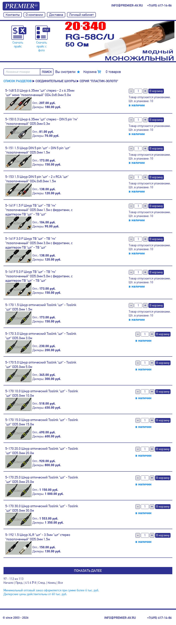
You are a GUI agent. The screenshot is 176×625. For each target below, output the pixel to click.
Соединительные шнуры (56, 81)
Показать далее (88, 570)
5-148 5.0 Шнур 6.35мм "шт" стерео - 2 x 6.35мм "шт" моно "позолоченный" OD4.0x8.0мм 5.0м (39, 92)
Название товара (18, 72)
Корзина (102, 71)
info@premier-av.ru (127, 5)
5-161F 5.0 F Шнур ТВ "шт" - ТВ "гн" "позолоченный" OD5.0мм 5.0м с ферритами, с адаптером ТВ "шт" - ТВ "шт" (39, 276)
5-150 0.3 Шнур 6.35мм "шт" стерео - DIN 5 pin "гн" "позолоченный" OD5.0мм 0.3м (41, 121)
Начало (8, 583)
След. (42, 583)
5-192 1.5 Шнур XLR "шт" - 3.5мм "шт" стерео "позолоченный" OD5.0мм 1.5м (37, 537)
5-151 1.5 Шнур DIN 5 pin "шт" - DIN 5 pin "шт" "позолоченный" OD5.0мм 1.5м (37, 150)
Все (60, 583)
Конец (52, 583)
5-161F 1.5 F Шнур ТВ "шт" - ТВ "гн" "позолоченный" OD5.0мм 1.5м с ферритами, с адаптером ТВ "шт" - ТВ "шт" (39, 210)
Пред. (19, 583)
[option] (119, 41)
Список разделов (18, 81)
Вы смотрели (65, 71)
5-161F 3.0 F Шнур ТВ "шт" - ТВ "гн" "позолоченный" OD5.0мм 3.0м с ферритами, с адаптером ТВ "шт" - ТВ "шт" (39, 243)
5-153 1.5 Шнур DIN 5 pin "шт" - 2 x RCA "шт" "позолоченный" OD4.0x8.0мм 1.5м (37, 179)
